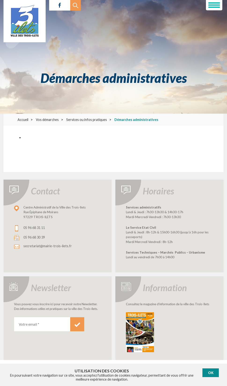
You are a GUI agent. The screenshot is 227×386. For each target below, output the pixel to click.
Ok (210, 373)
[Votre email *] (42, 324)
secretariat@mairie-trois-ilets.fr (47, 246)
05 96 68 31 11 (34, 228)
